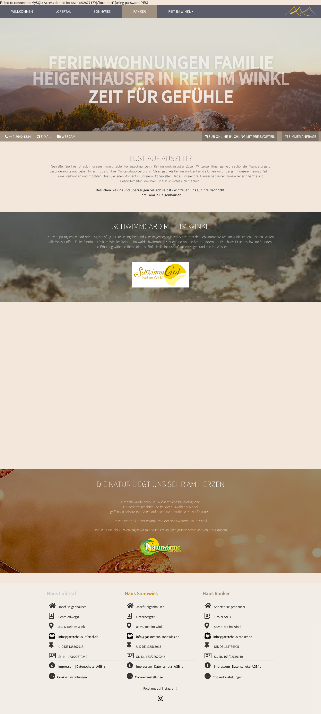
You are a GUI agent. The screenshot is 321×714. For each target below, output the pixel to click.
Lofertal (63, 11)
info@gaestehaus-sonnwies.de (153, 636)
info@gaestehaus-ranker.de (228, 636)
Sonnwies (102, 11)
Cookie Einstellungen (72, 677)
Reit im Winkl (179, 11)
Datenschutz (85, 666)
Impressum (66, 666)
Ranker (139, 11)
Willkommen (22, 11)
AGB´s (100, 666)
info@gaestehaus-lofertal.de (73, 636)
